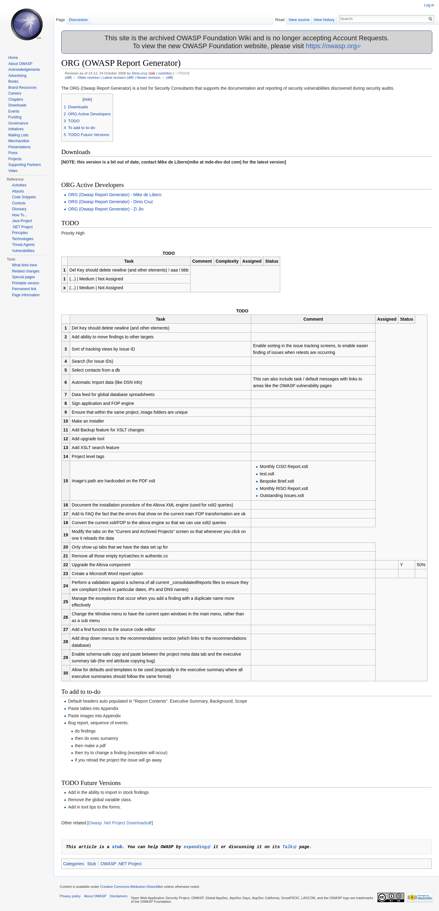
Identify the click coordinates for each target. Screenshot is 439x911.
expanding (195, 847)
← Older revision (86, 77)
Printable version (25, 283)
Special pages (23, 277)
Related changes (25, 271)
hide (87, 99)
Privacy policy (70, 896)
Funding (14, 117)
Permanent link (24, 289)
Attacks (18, 191)
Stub (91, 863)
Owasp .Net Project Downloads (118, 822)
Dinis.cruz (140, 73)
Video (12, 171)
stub (117, 847)
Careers (14, 93)
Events (14, 111)
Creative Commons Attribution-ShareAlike (131, 886)
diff (68, 77)
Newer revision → (151, 77)
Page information (26, 295)
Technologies (22, 239)
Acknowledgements (24, 69)
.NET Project (22, 227)
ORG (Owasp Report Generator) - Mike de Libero (114, 194)
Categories (73, 863)
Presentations (19, 147)
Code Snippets (24, 197)
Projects (14, 159)
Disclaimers (118, 896)
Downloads (17, 105)
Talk (287, 847)
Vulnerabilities (23, 251)
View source (298, 19)
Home (13, 58)
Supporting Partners (24, 165)
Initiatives (15, 129)
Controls (19, 203)
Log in (429, 5)
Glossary (19, 209)
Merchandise (18, 141)
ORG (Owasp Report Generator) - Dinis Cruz (110, 201)
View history (323, 19)
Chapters (15, 99)
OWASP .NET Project (121, 863)
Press (13, 153)
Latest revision (114, 77)
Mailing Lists (18, 135)
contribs (164, 73)
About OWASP (20, 64)
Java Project (22, 221)
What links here (24, 265)
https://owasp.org (331, 46)
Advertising (17, 76)
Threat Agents (23, 245)
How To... (19, 215)
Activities (19, 185)
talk (152, 73)
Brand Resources (22, 87)
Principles (20, 233)
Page (60, 19)
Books (13, 81)
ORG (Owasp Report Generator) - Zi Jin (105, 209)
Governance (18, 123)
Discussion (78, 19)
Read (280, 19)
